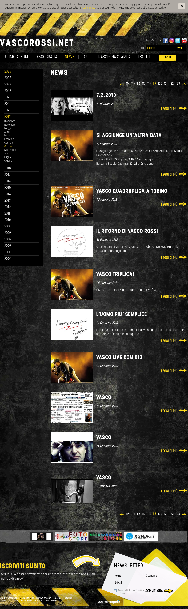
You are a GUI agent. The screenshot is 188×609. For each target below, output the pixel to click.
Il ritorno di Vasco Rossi (127, 231)
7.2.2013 (106, 96)
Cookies (58, 598)
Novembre (10, 124)
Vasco (103, 398)
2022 (7, 97)
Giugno (8, 161)
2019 (7, 117)
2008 (8, 233)
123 (178, 83)
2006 (8, 246)
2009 (8, 226)
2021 (7, 104)
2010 (7, 220)
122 (172, 83)
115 (133, 83)
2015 (7, 188)
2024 (7, 84)
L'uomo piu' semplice (121, 315)
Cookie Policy (88, 7)
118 (149, 83)
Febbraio (9, 139)
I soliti (144, 57)
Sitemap (69, 598)
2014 (7, 194)
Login (167, 57)
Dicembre (9, 121)
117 (144, 83)
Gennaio (9, 142)
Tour (86, 57)
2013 (7, 201)
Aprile (7, 132)
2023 (7, 91)
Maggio (8, 128)
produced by (109, 602)
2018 (7, 168)
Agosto (8, 153)
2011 (7, 214)
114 (128, 83)
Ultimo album (16, 57)
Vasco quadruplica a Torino (131, 191)
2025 (7, 78)
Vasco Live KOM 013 (119, 358)
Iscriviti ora (154, 591)
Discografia (47, 57)
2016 (7, 181)
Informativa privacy (41, 598)
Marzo (7, 135)
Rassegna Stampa (114, 57)
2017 (7, 175)
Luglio (7, 157)
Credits (25, 598)
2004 (8, 259)
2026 (7, 71)
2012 (7, 207)
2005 (8, 252)
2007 (7, 239)
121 (166, 83)
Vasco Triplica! (115, 274)
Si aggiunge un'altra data (129, 136)
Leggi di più (169, 109)
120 (160, 83)
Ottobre (8, 146)
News (70, 57)
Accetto (131, 592)
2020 (7, 110)
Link (142, 48)
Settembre (10, 150)
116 (138, 83)
